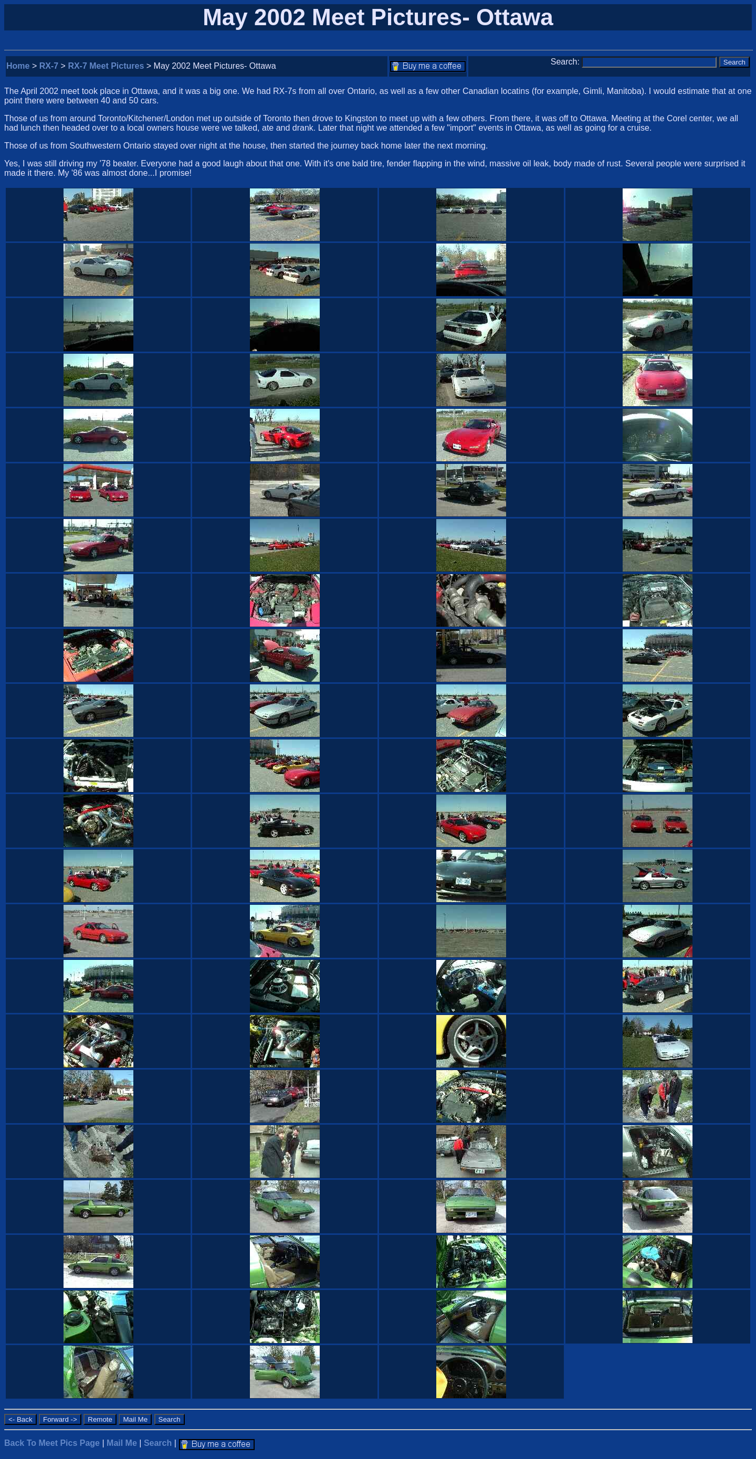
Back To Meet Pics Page (52, 1443)
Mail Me (122, 1443)
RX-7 (48, 65)
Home (17, 65)
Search (158, 1443)
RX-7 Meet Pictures (106, 65)
